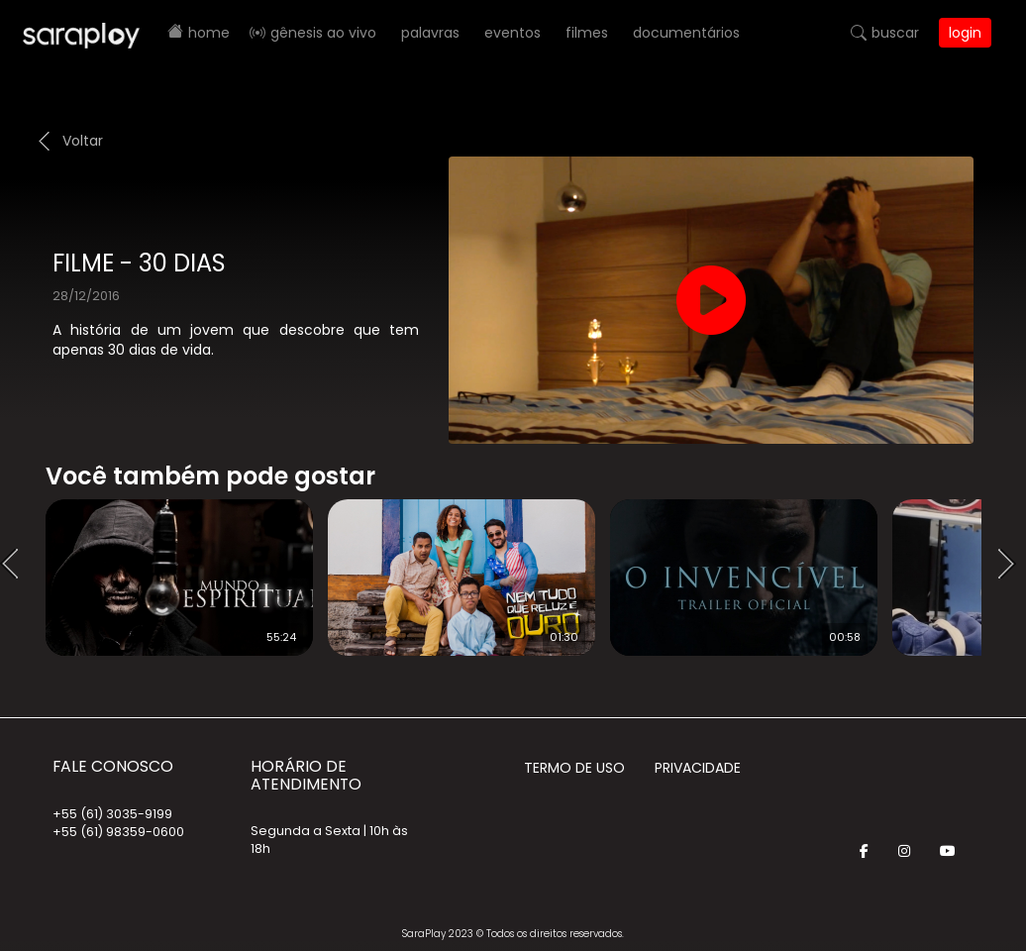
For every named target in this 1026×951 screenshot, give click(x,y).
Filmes (586, 33)
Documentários (686, 33)
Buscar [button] (895, 33)
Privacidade (698, 768)
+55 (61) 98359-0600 (118, 831)
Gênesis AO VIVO (323, 33)
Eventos (512, 33)
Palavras (430, 33)
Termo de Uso (574, 768)
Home (209, 33)
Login (965, 33)
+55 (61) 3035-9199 (112, 813)
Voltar (82, 141)
